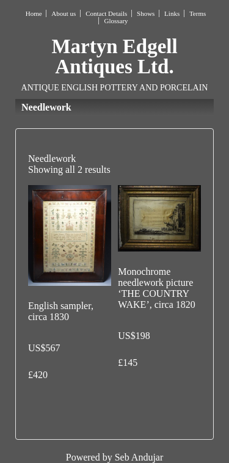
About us (63, 13)
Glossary (116, 20)
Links (172, 13)
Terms (197, 13)
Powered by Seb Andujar (115, 457)
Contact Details (106, 13)
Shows (145, 13)
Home (34, 13)
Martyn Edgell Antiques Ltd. (114, 56)
